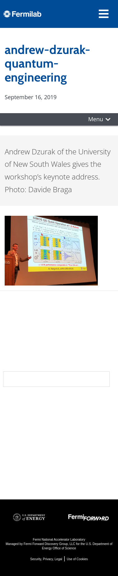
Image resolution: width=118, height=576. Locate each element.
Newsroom (22, 426)
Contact (18, 439)
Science (74, 401)
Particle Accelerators (79, 433)
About (14, 401)
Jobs (9, 479)
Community (22, 414)
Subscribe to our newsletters (56, 379)
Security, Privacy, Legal (46, 559)
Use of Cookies (77, 559)
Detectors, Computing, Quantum (77, 454)
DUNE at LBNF (81, 413)
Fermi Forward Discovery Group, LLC (49, 544)
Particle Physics (83, 421)
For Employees (24, 462)
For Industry (20, 471)
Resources (23, 451)
